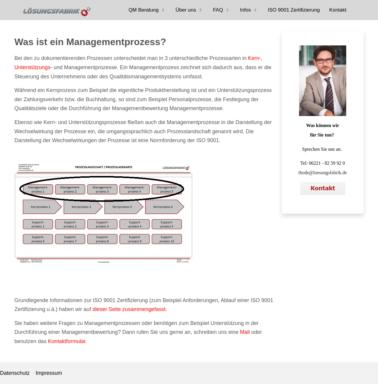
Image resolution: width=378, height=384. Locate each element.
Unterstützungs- (33, 67)
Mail (245, 332)
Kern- (254, 58)
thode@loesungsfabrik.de (322, 172)
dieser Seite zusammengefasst (129, 309)
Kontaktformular (67, 341)
